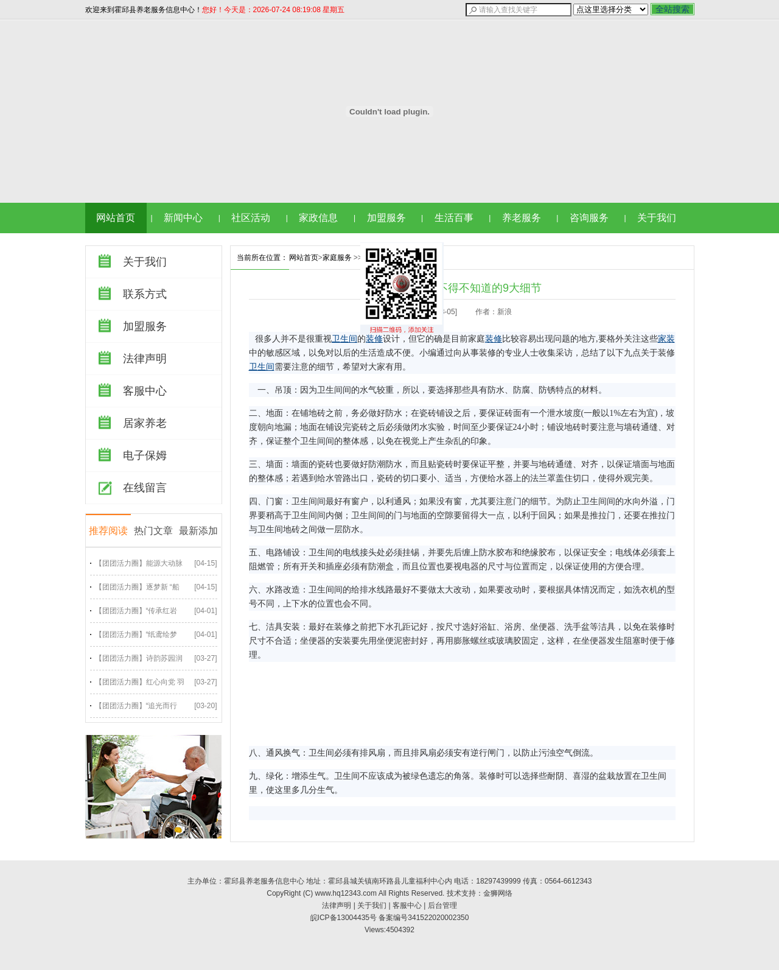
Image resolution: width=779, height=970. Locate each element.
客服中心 (145, 391)
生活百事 (454, 218)
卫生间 (344, 338)
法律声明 (145, 359)
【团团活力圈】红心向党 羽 (139, 682)
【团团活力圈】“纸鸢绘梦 (136, 634)
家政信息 (318, 218)
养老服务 (521, 218)
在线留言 (145, 488)
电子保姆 (145, 455)
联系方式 (145, 294)
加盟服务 (386, 218)
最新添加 (198, 530)
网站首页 (115, 218)
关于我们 (656, 218)
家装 (666, 338)
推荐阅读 (108, 530)
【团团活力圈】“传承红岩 (136, 610)
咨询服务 (589, 218)
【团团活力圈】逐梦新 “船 (137, 587)
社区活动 (250, 218)
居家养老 (145, 423)
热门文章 (153, 530)
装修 (374, 338)
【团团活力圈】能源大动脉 (139, 563)
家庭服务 (337, 257)
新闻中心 (183, 218)
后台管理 (442, 905)
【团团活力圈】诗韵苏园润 (139, 658)
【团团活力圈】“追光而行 (136, 705)
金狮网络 (497, 893)
